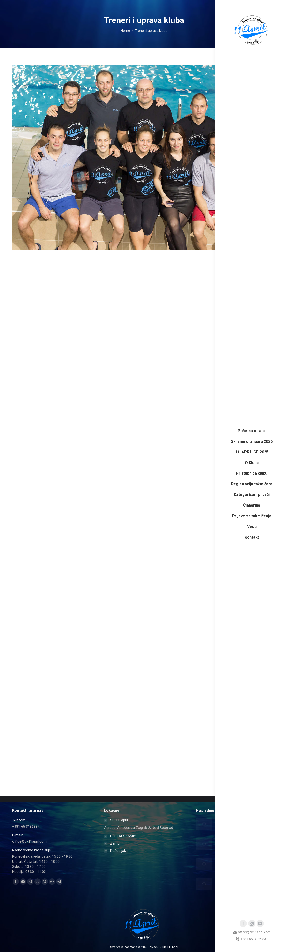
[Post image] (204, 824)
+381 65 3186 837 (251, 939)
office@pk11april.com (252, 932)
